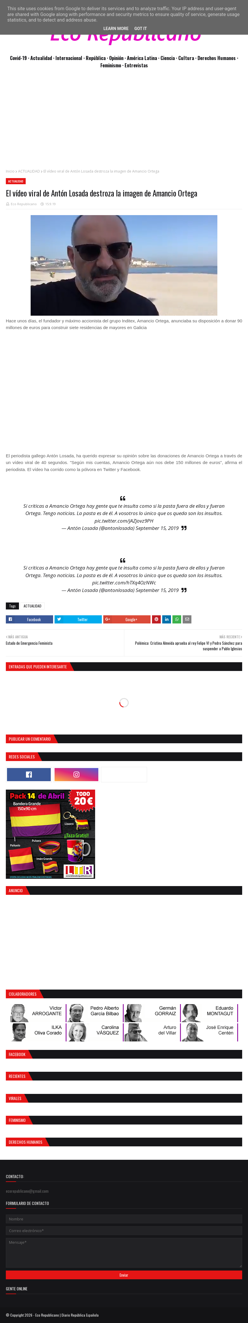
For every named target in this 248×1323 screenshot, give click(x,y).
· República (95, 58)
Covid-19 (19, 58)
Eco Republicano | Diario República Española (67, 1315)
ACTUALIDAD (29, 171)
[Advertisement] (124, 122)
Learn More (115, 28)
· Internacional (68, 58)
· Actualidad (40, 58)
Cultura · (188, 58)
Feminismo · (112, 65)
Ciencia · (169, 58)
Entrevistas (136, 65)
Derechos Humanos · (218, 58)
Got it (140, 28)
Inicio (10, 171)
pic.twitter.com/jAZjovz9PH (124, 520)
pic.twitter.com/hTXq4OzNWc (124, 582)
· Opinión (116, 58)
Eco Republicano (24, 204)
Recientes (17, 1076)
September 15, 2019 (157, 528)
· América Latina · (142, 58)
